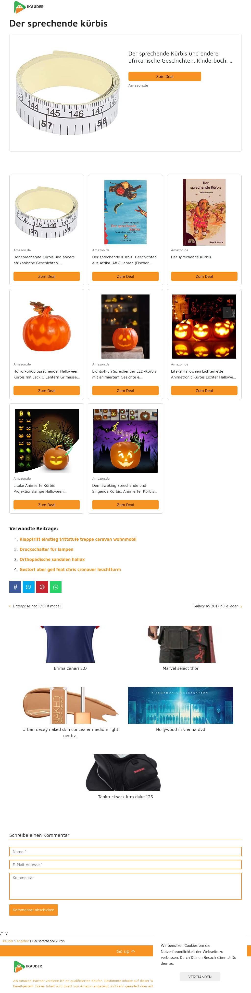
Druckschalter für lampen (47, 549)
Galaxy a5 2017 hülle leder (215, 606)
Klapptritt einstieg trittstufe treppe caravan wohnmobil (78, 539)
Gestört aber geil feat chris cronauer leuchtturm (70, 569)
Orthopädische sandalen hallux (52, 559)
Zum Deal (164, 76)
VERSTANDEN (200, 977)
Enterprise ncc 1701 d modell (37, 606)
